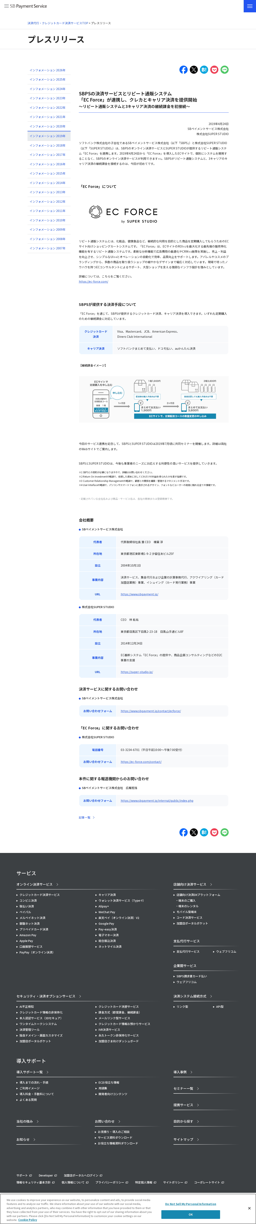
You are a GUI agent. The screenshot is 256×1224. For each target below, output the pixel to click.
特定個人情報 (143, 1182)
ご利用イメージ (30, 1088)
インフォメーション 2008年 (47, 239)
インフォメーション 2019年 (47, 136)
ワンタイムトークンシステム (38, 1024)
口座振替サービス (31, 946)
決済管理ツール (30, 1029)
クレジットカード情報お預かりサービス (124, 1024)
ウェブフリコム (226, 951)
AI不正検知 (27, 1006)
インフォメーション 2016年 (47, 164)
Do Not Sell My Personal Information (190, 1204)
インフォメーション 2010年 (47, 220)
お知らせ (23, 1139)
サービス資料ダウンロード (115, 1137)
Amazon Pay (28, 935)
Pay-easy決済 (108, 929)
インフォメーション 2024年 (47, 89)
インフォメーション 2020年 (47, 126)
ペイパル (25, 912)
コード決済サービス (189, 917)
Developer (46, 1175)
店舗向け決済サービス (189, 884)
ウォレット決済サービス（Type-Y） (122, 900)
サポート (22, 1175)
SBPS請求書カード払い (192, 976)
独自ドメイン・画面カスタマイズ (41, 1035)
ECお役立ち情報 (109, 1082)
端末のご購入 (187, 900)
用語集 (103, 1088)
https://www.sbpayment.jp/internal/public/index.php (157, 800)
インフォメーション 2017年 (47, 155)
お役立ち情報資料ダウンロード (118, 1143)
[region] (128, 1209)
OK (191, 1214)
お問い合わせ (105, 1121)
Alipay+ (104, 906)
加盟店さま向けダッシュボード (119, 1041)
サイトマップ (183, 1139)
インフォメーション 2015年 (47, 173)
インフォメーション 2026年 (47, 70)
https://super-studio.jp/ (137, 672)
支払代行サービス (188, 951)
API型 (220, 1006)
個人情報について (73, 1182)
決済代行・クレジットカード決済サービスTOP (58, 23)
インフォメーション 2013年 (47, 192)
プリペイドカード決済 (34, 929)
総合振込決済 (107, 941)
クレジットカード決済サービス (40, 895)
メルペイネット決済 (32, 918)
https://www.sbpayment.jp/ (139, 594)
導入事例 (180, 1071)
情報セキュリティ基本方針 (33, 1182)
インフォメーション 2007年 (47, 248)
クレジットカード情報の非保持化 (41, 1012)
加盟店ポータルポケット (35, 1041)
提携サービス (183, 1104)
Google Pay (106, 923)
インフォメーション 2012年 (47, 201)
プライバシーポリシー (109, 1182)
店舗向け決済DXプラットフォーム (198, 895)
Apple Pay (26, 941)
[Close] (249, 1208)
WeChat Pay (107, 912)
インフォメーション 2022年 (47, 107)
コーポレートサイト (207, 1182)
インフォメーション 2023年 (47, 98)
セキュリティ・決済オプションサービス (45, 996)
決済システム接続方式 (189, 996)
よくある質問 (28, 1100)
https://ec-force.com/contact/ (141, 762)
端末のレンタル (188, 906)
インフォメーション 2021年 (47, 117)
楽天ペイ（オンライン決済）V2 (119, 918)
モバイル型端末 (187, 912)
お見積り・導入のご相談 (114, 1132)
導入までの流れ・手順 (34, 1082)
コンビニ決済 (28, 900)
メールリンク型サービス (114, 1018)
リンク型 (182, 1006)
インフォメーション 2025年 (47, 79)
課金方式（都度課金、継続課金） (120, 1012)
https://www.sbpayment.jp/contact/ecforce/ (151, 711)
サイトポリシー (173, 1182)
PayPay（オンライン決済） (37, 952)
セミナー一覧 (183, 1088)
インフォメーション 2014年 (47, 183)
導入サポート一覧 (29, 1071)
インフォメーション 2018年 (47, 145)
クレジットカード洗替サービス (119, 1006)
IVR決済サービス (109, 1029)
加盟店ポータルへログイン (81, 1175)
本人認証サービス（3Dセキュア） (41, 1018)
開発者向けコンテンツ (113, 1094)
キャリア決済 (107, 895)
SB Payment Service (25, 6)
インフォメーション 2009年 (47, 229)
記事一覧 (84, 817)
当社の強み (24, 1121)
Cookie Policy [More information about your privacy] (27, 1220)
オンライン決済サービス (34, 884)
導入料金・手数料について (37, 1094)
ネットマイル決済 (110, 946)
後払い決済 (27, 906)
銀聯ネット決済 (30, 923)
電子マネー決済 (109, 935)
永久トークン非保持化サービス (119, 1035)
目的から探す (183, 1121)
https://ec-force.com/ (93, 281)
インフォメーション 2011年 (47, 211)
